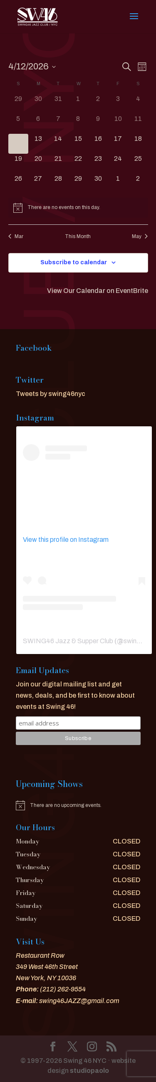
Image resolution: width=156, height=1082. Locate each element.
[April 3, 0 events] (118, 104)
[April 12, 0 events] (18, 144)
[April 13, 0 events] (38, 144)
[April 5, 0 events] (18, 124)
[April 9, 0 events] (98, 124)
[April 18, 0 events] (138, 144)
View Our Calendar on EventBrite (97, 290)
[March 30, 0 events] (38, 104)
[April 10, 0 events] (118, 124)
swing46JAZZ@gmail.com (79, 1000)
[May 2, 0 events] (138, 184)
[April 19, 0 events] (18, 164)
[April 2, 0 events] (98, 104)
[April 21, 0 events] (58, 164)
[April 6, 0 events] (38, 124)
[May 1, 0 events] (118, 184)
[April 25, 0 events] (138, 164)
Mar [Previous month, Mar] (15, 236)
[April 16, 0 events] (98, 144)
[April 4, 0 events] (138, 104)
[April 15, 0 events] (78, 144)
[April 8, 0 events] (78, 124)
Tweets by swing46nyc (50, 393)
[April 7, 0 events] (58, 124)
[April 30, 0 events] (98, 184)
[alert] (78, 208)
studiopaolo (89, 1070)
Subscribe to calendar (73, 262)
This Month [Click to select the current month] (78, 236)
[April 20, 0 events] (38, 164)
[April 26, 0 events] (18, 184)
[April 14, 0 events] (58, 144)
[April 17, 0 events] (118, 144)
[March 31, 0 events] (58, 104)
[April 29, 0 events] (78, 184)
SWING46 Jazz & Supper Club (68, 640)
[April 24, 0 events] (118, 164)
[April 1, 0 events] (78, 104)
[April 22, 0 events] (78, 164)
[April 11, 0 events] (138, 124)
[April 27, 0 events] (38, 184)
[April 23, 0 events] (98, 164)
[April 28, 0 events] (58, 184)
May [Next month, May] (140, 236)
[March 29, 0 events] (18, 104)
